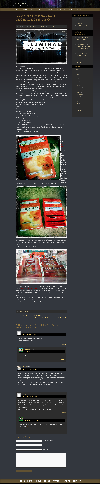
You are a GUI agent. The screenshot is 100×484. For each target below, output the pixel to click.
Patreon (61, 9)
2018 (77, 78)
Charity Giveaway (81, 18)
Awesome (32, 26)
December (79, 87)
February (79, 110)
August (78, 96)
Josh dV (24, 366)
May (78, 103)
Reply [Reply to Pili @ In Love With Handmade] (64, 413)
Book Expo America (64, 146)
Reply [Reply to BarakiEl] (64, 344)
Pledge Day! (79, 23)
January (78, 112)
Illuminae (41, 26)
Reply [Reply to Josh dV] (64, 388)
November (79, 90)
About (33, 9)
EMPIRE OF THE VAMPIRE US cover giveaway (83, 40)
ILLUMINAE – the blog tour (83, 46)
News (25, 9)
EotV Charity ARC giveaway (83, 27)
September (79, 94)
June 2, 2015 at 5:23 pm (29, 369)
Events (71, 9)
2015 (77, 85)
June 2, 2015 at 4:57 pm (29, 334)
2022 (77, 69)
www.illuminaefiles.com (29, 288)
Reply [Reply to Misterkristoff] (63, 359)
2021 (77, 72)
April (78, 105)
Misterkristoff (28, 349)
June (78, 101)
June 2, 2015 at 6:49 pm (29, 396)
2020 (77, 74)
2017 (77, 81)
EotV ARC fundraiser (82, 25)
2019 (77, 76)
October (78, 92)
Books (42, 9)
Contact (81, 9)
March (78, 108)
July (78, 99)
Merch (51, 9)
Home (17, 9)
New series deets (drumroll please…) (29, 315)
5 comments (52, 26)
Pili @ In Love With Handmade (30, 394)
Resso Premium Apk (81, 44)
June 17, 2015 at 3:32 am (31, 352)
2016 (77, 83)
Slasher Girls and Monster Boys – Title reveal (50, 317)
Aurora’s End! (80, 21)
